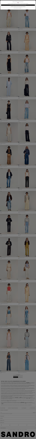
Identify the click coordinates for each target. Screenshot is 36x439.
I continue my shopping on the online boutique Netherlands (18, 6)
